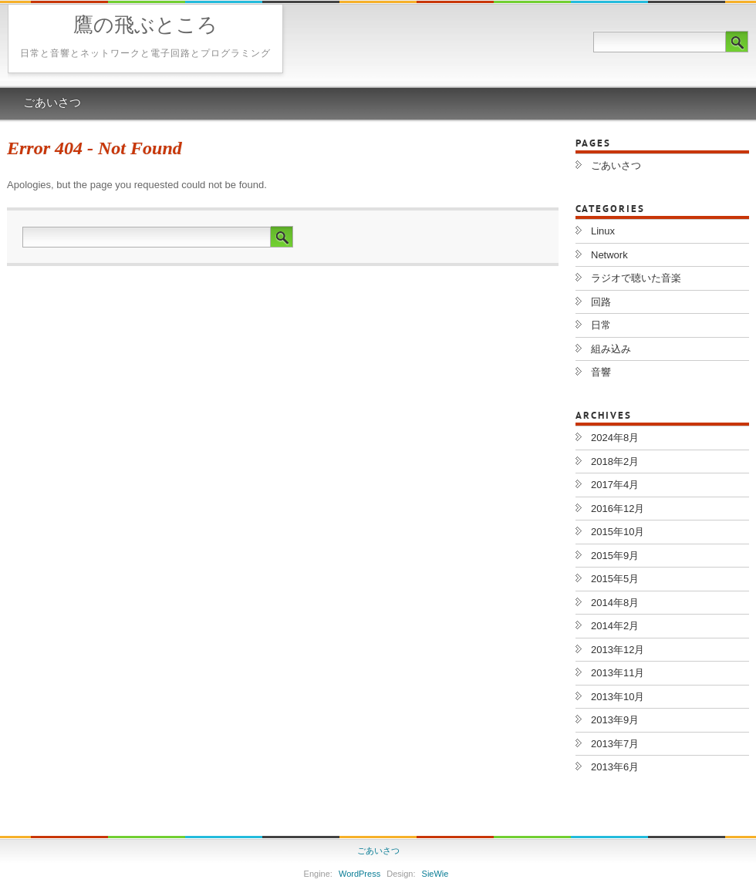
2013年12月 (617, 649)
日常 (601, 325)
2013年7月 (615, 744)
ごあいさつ (52, 103)
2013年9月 (615, 720)
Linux (603, 231)
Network (609, 255)
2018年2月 (615, 461)
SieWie (435, 873)
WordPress (359, 873)
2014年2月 (615, 626)
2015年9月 (615, 555)
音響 (601, 372)
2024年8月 (615, 437)
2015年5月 (615, 578)
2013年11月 (617, 673)
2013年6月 (615, 767)
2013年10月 (617, 696)
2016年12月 (617, 508)
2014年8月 (615, 602)
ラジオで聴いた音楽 (636, 278)
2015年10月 (617, 531)
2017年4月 (615, 484)
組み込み (611, 349)
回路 (601, 302)
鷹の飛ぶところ (145, 26)
